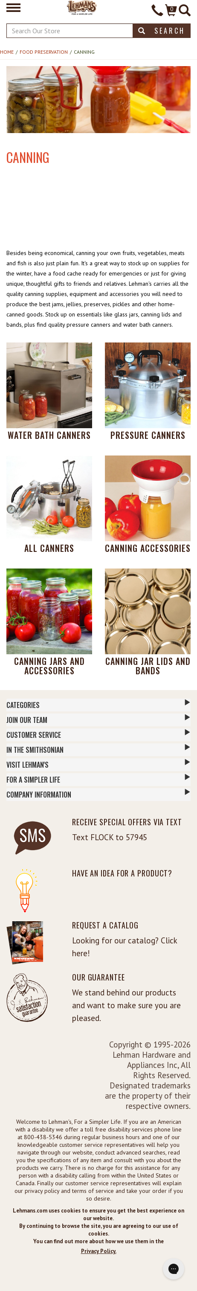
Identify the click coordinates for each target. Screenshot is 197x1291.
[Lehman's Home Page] (82, 7)
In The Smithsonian (98, 749)
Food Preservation (44, 52)
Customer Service (98, 734)
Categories (98, 704)
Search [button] (161, 31)
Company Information (98, 794)
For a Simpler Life (98, 779)
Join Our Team (98, 719)
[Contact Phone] (157, 11)
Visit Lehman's (98, 764)
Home (7, 52)
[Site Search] (185, 11)
